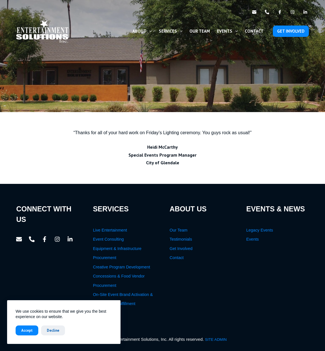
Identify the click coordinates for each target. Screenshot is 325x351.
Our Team (199, 31)
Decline (53, 330)
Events (228, 31)
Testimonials (181, 239)
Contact (254, 31)
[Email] (254, 12)
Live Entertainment (110, 230)
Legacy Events (259, 230)
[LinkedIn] (305, 12)
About (143, 31)
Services (172, 31)
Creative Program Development (121, 267)
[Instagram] (292, 12)
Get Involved (181, 248)
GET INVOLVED (291, 31)
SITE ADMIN (216, 339)
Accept (27, 330)
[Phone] (267, 12)
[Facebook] (280, 12)
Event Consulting (108, 239)
